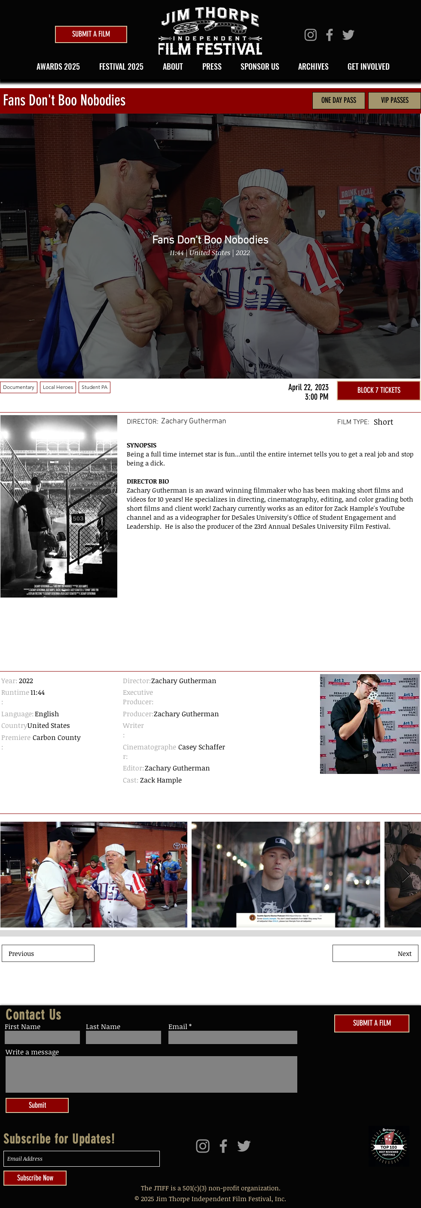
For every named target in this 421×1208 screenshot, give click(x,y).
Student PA (94, 386)
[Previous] (48, 953)
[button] (118, 66)
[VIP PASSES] (394, 100)
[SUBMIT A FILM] (91, 34)
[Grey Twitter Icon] (348, 35)
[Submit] (37, 1105)
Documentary (18, 386)
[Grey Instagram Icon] (310, 35)
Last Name (103, 1026)
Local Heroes (58, 386)
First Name (22, 1026)
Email (177, 1026)
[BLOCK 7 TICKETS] (379, 391)
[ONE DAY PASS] (338, 100)
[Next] (375, 953)
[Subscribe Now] (35, 1178)
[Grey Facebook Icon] (329, 35)
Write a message (32, 1051)
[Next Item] (102, 506)
